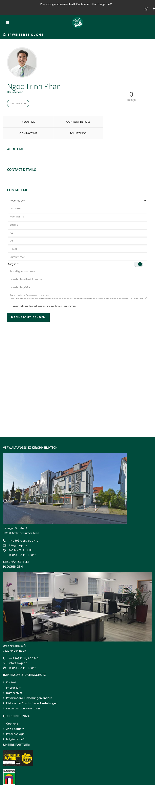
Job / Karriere (15, 719)
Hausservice (18, 103)
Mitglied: (75, 253)
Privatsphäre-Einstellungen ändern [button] (29, 688)
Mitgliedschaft (15, 729)
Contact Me (96, 122)
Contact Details (59, 122)
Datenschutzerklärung (39, 295)
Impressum (13, 677)
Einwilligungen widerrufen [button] (23, 698)
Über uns (12, 713)
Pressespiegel (15, 724)
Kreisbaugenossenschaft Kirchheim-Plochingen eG (55, 781)
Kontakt (11, 672)
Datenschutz (14, 683)
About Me (21, 122)
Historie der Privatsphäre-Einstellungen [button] (32, 693)
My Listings (133, 122)
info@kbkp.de (18, 535)
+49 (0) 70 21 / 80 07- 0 (24, 531)
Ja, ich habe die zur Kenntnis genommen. (44, 295)
